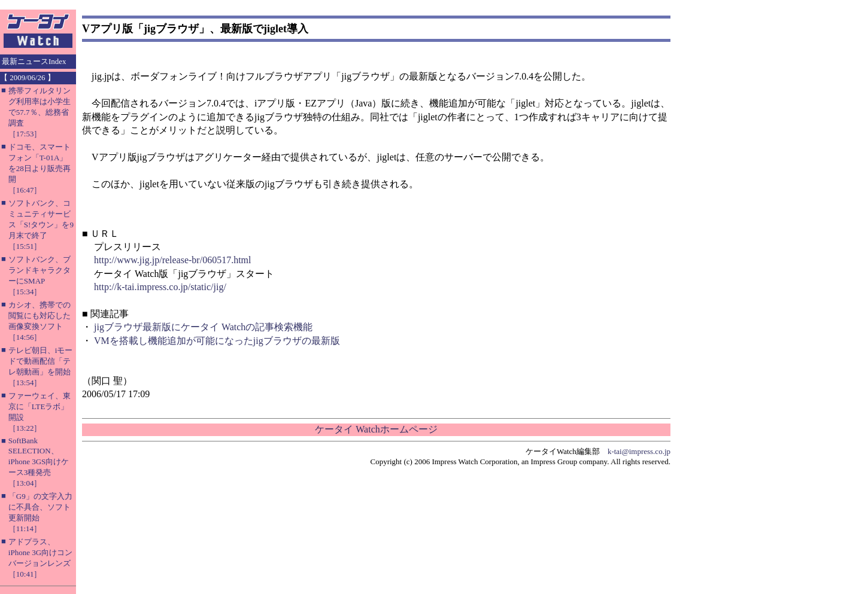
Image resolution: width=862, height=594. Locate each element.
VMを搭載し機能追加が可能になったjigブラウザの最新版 (217, 341)
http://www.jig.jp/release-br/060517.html (172, 260)
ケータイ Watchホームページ (376, 429)
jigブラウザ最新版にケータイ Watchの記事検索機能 (203, 327)
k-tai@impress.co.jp (639, 451)
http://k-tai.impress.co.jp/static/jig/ (160, 287)
